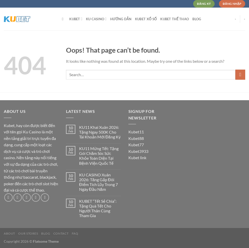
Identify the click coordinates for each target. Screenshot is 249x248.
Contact (61, 233)
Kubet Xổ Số (146, 19)
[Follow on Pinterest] (45, 197)
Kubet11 (136, 131)
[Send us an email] (36, 197)
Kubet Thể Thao (174, 19)
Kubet (75, 18)
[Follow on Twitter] (26, 197)
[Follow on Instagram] (17, 197)
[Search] (64, 19)
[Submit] (240, 74)
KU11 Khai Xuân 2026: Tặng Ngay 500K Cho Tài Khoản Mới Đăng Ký (99, 132)
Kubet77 (136, 144)
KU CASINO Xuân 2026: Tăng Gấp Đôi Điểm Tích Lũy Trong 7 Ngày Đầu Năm (98, 182)
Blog (196, 19)
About (9, 233)
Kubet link (137, 157)
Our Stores (28, 233)
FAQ (75, 233)
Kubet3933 (138, 151)
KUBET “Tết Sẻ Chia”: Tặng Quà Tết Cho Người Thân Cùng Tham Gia (98, 208)
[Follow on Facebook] (8, 197)
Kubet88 (136, 138)
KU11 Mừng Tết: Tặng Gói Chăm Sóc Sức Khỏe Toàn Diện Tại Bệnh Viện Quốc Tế (99, 156)
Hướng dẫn (120, 19)
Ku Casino (96, 18)
